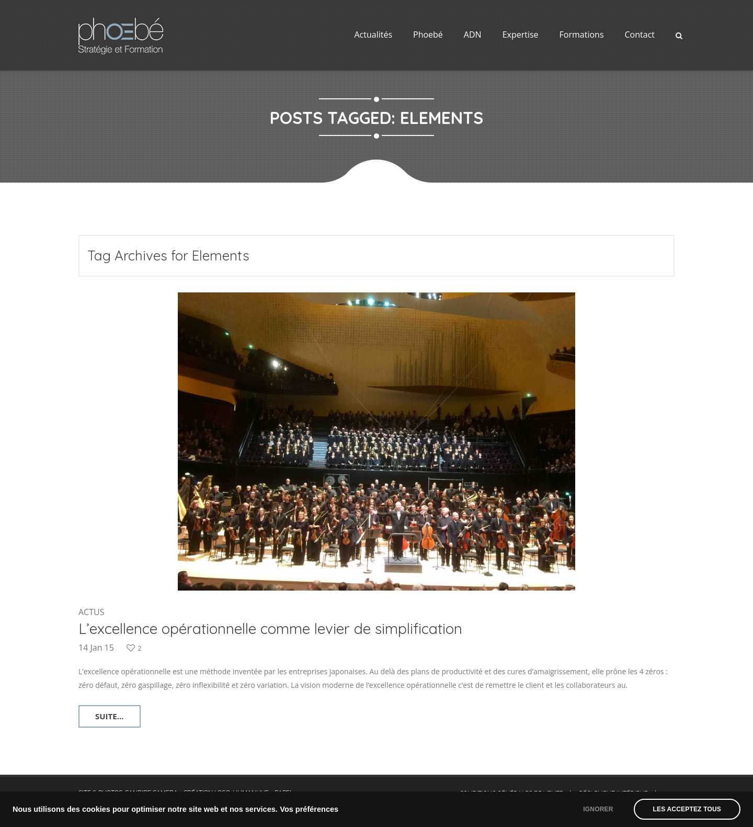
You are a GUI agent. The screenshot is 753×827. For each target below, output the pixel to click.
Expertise (521, 34)
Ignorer (598, 809)
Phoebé (428, 34)
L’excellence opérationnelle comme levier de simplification (270, 628)
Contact (640, 34)
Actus (91, 612)
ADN (473, 34)
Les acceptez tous (687, 809)
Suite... (109, 716)
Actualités (373, 34)
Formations (582, 34)
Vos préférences (309, 809)
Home (356, 193)
